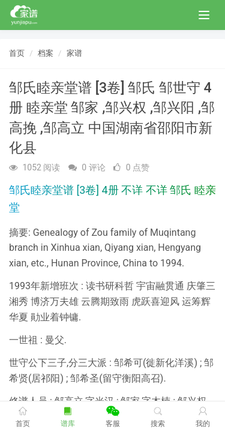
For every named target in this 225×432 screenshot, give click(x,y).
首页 (17, 53)
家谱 (74, 53)
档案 (45, 53)
